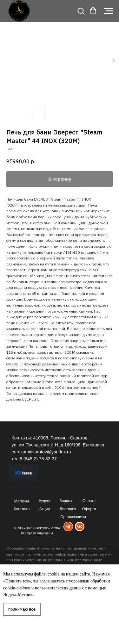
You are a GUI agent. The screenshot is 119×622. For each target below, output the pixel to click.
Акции (44, 509)
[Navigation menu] (108, 11)
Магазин (21, 501)
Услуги (44, 501)
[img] (68, 526)
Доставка (68, 509)
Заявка (66, 501)
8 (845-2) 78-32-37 (38, 458)
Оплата (89, 501)
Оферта (89, 509)
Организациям (73, 517)
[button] (81, 11)
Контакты (22, 509)
